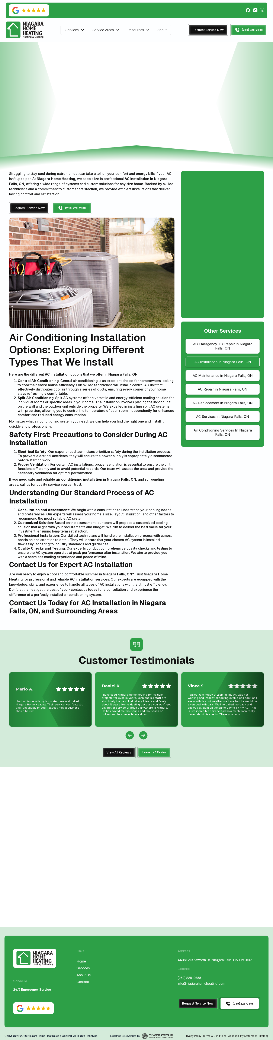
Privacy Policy (193, 1035)
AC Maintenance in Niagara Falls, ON (223, 375)
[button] (75, 30)
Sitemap (263, 1035)
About (162, 30)
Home (89, 63)
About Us (84, 975)
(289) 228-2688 (189, 978)
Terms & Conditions (215, 1035)
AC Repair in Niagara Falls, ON (222, 389)
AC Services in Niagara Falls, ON (222, 416)
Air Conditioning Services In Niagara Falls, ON (222, 432)
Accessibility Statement (242, 1035)
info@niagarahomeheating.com (201, 983)
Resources (136, 30)
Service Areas (103, 30)
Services (72, 30)
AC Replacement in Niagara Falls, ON (222, 403)
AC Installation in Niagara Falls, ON (222, 362)
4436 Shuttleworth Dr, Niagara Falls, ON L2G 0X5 (215, 960)
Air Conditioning (114, 63)
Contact (83, 982)
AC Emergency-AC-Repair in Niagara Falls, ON (222, 346)
